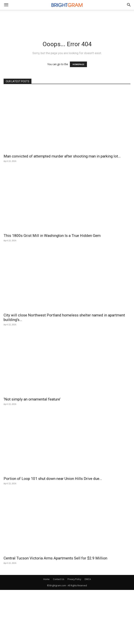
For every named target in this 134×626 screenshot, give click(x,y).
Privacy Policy (74, 579)
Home (46, 579)
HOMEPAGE (78, 64)
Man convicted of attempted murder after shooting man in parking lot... (62, 156)
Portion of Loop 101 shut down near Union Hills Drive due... (53, 478)
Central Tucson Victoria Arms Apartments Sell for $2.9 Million (55, 558)
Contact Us (58, 579)
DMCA (88, 579)
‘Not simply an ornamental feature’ (32, 399)
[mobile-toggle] (6, 5)
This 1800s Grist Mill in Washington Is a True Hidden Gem (52, 235)
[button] (129, 5)
